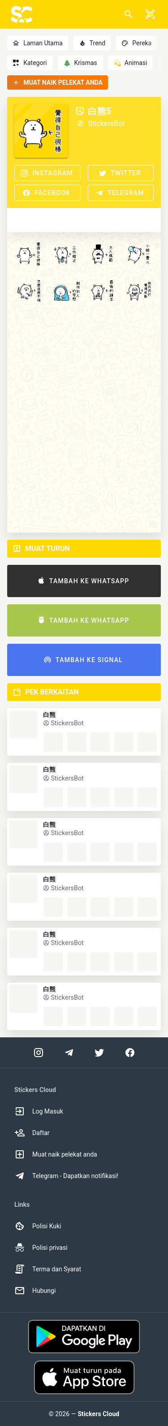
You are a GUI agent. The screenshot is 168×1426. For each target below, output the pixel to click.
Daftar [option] (32, 1132)
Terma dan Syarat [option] (47, 1269)
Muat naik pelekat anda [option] (55, 1154)
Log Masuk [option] (38, 1111)
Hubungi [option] (35, 1290)
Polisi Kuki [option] (37, 1226)
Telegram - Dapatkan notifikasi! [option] (66, 1175)
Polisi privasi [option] (41, 1247)
